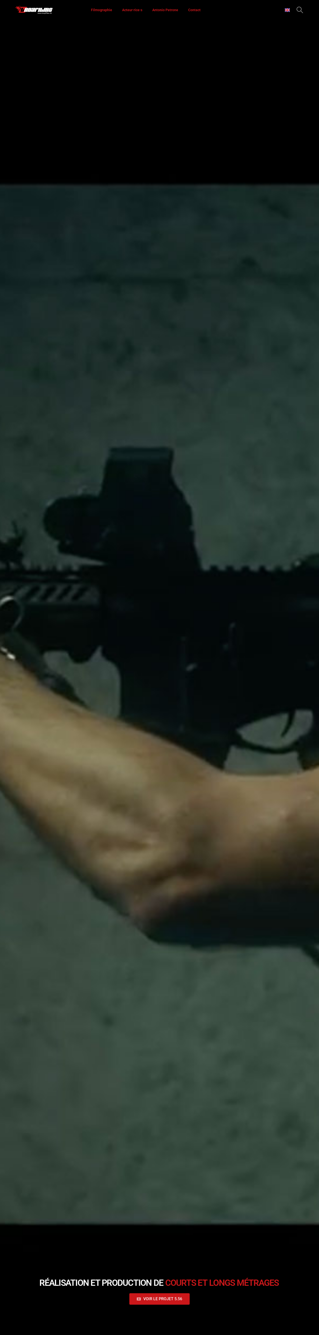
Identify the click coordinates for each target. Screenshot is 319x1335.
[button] (300, 10)
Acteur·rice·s (132, 10)
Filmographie (101, 10)
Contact (194, 10)
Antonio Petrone (165, 10)
